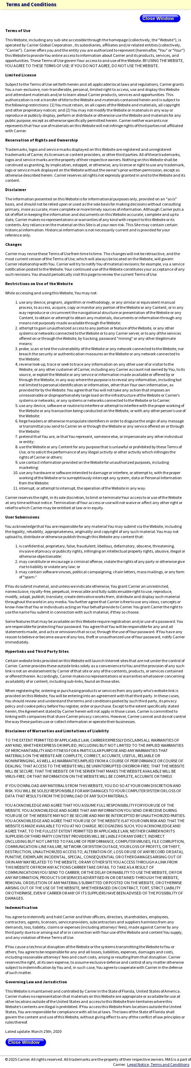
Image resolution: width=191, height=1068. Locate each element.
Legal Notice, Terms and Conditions (158, 1064)
